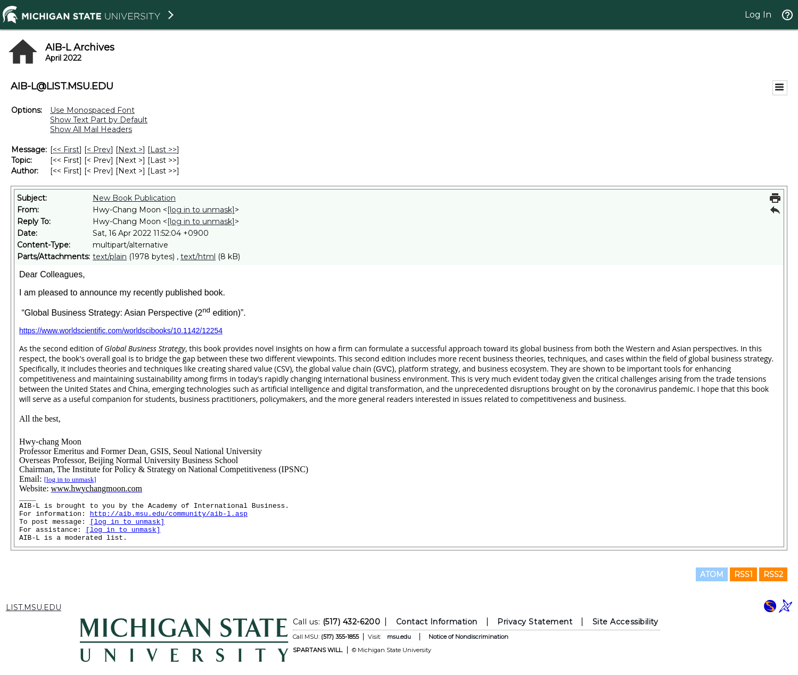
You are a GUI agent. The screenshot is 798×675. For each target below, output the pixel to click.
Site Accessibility (625, 622)
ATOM (711, 574)
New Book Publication (134, 198)
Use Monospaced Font (92, 110)
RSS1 (743, 574)
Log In (758, 15)
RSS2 (773, 574)
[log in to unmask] (201, 210)
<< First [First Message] (66, 149)
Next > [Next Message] (130, 149)
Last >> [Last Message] (163, 149)
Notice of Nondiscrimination (468, 636)
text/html (198, 256)
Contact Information (436, 622)
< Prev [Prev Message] (99, 149)
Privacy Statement (534, 622)
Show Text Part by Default (98, 120)
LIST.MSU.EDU (33, 607)
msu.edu (398, 636)
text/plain (110, 256)
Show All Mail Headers (91, 129)
